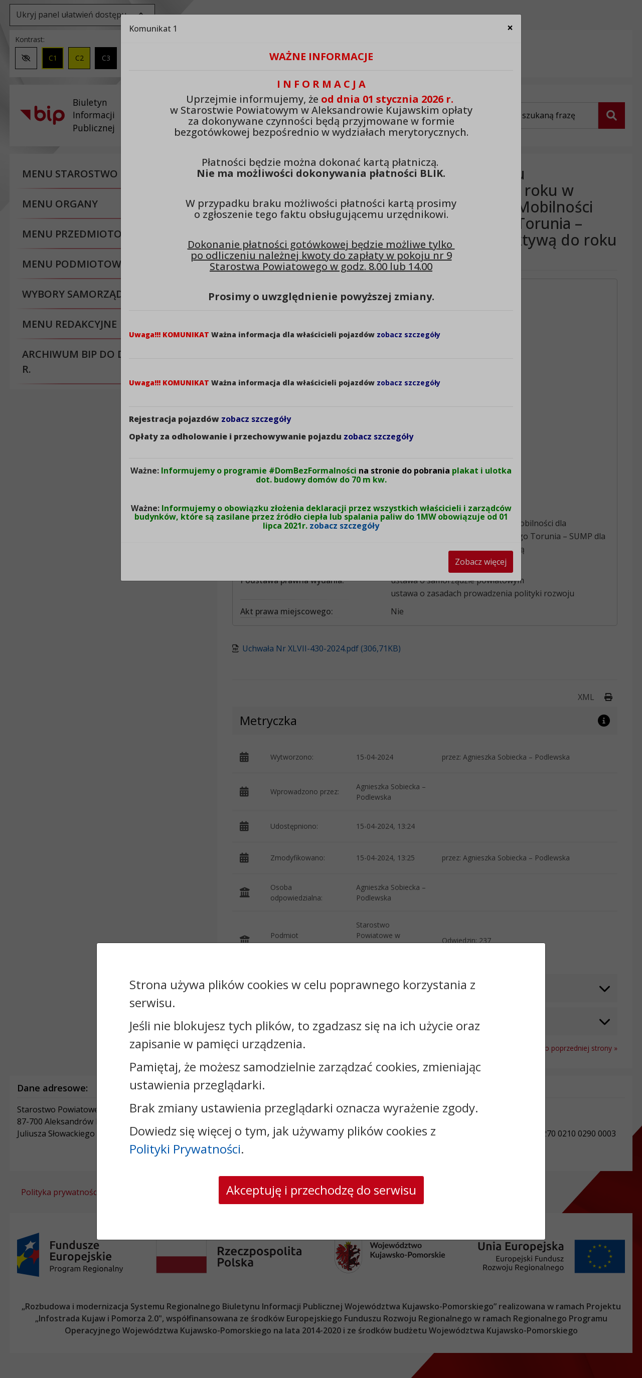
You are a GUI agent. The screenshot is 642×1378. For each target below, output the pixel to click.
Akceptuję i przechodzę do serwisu (321, 1190)
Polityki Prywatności (185, 1148)
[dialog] (321, 689)
